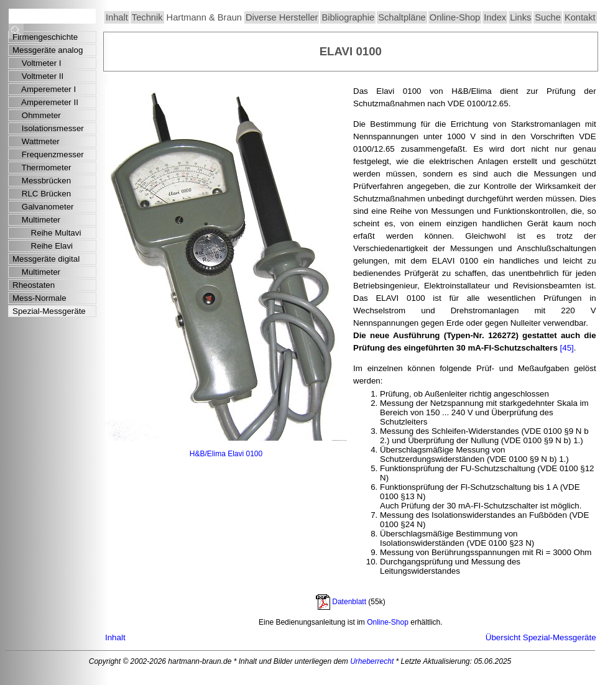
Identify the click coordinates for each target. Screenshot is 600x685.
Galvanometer (43, 206)
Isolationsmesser (48, 128)
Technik (147, 17)
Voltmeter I (37, 63)
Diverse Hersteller (282, 17)
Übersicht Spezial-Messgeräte (541, 637)
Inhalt (117, 17)
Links (520, 17)
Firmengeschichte (45, 37)
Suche (548, 17)
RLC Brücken (41, 193)
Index (495, 17)
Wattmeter (36, 141)
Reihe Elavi (42, 246)
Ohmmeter (36, 115)
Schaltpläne (402, 17)
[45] (567, 347)
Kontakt (580, 17)
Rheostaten (33, 285)
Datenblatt (349, 601)
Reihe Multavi (46, 232)
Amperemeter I (44, 89)
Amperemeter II (45, 102)
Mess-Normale (39, 298)
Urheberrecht (372, 661)
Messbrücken (41, 180)
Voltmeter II (37, 76)
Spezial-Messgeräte (49, 311)
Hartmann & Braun (204, 17)
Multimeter (36, 219)
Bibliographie (347, 17)
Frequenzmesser (48, 154)
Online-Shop (455, 17)
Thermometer (42, 167)
